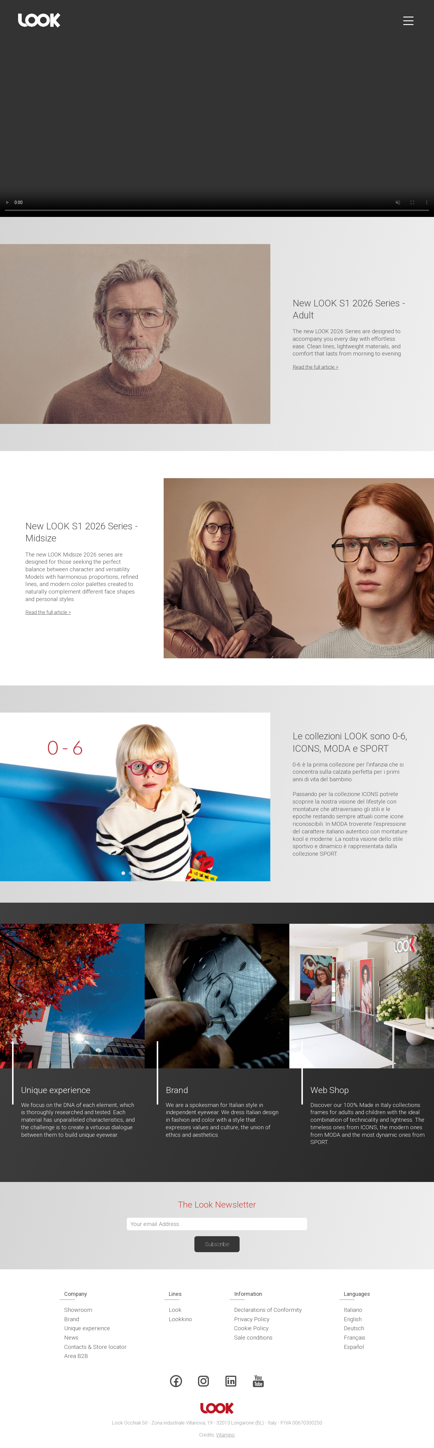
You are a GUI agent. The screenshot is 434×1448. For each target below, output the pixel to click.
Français (354, 1337)
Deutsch (354, 1328)
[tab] (123, 873)
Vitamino (225, 1435)
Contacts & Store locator (95, 1346)
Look (175, 1309)
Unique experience (87, 1328)
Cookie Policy (251, 1328)
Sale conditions (253, 1337)
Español (354, 1346)
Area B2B (76, 1355)
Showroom (78, 1309)
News (71, 1337)
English (353, 1319)
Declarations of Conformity (268, 1309)
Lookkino (180, 1319)
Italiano (353, 1309)
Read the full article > (315, 367)
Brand (71, 1319)
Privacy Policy (251, 1319)
